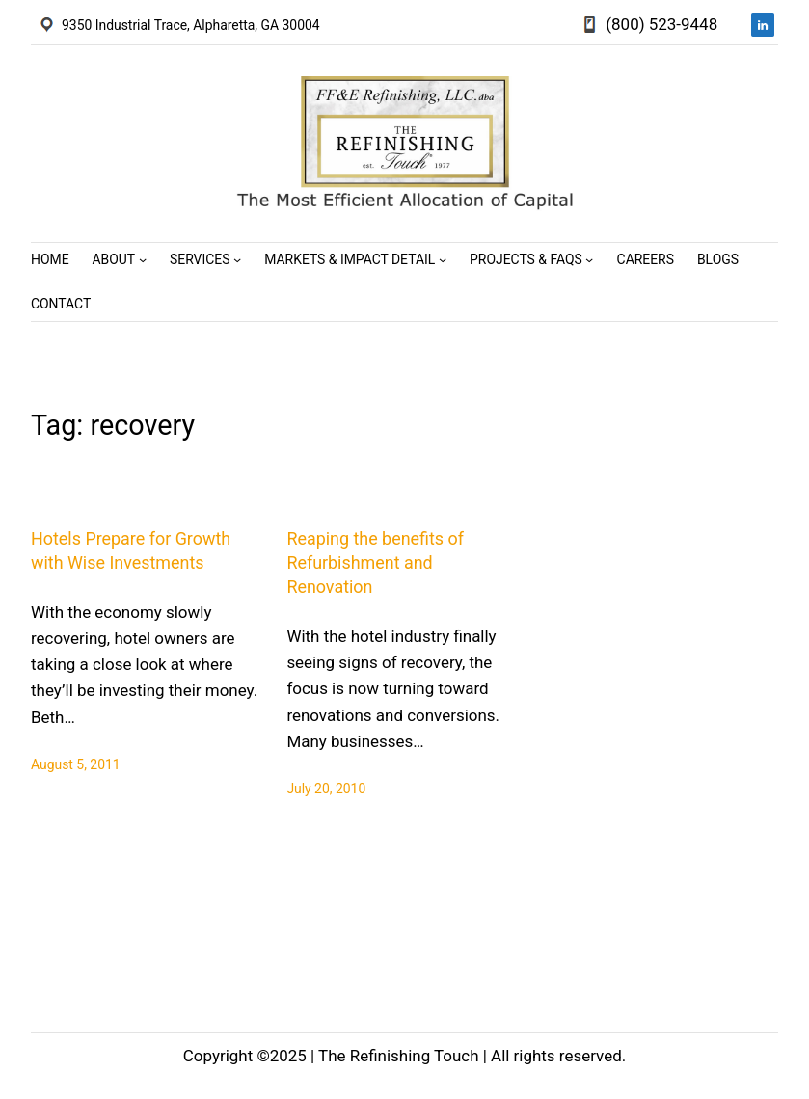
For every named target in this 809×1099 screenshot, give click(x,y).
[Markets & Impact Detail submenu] (442, 259)
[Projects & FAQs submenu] (589, 259)
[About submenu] (143, 259)
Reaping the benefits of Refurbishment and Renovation (375, 562)
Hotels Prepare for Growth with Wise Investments (130, 550)
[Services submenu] (237, 259)
